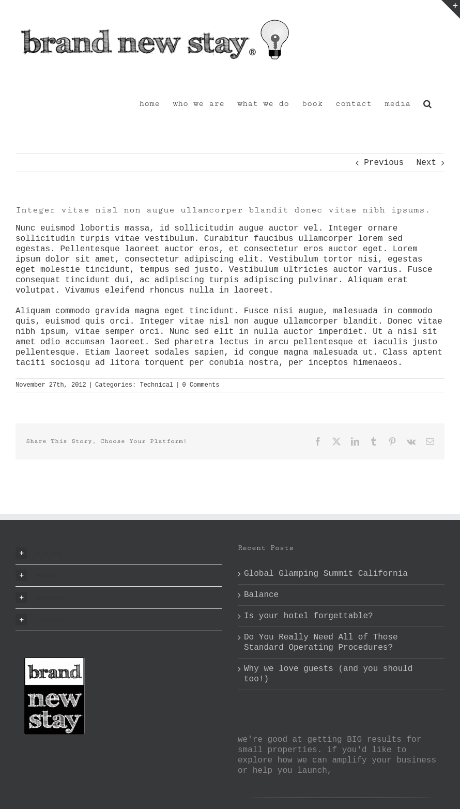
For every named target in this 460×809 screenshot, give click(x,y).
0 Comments (200, 385)
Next (426, 162)
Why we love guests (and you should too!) (328, 674)
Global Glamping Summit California (326, 573)
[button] (427, 103)
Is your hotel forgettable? (308, 616)
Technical (156, 385)
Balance (261, 595)
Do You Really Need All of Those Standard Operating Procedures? (321, 642)
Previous (384, 162)
